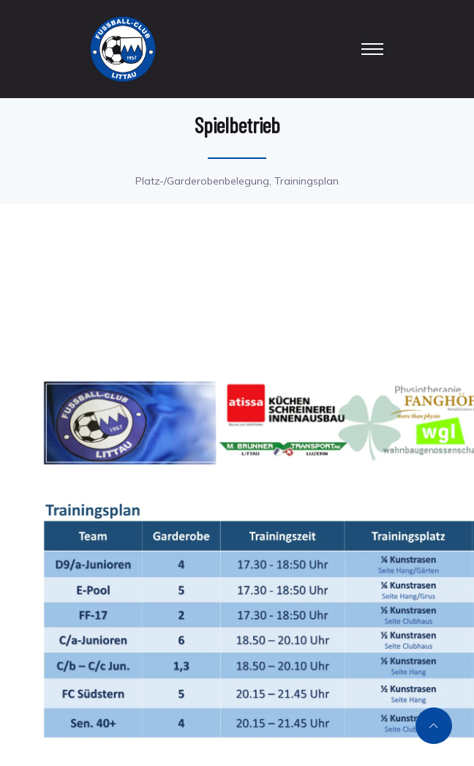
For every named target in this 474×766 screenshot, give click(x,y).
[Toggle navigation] (372, 49)
